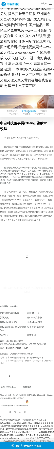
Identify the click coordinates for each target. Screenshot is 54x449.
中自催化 (14, 306)
